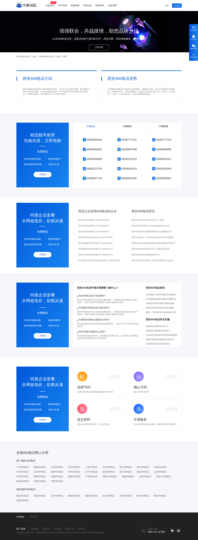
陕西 (58, 56)
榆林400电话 (74, 496)
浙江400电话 (125, 467)
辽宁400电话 (91, 472)
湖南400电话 (39, 467)
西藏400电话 (74, 476)
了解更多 (42, 174)
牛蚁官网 (112, 5)
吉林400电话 (108, 472)
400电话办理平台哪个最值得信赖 (160, 303)
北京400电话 (74, 467)
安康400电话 (22, 500)
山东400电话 (160, 472)
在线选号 (51, 4)
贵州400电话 (22, 476)
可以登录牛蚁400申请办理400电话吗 (161, 335)
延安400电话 (108, 496)
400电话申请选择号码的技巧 (158, 331)
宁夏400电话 (57, 481)
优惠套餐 (75, 5)
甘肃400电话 (39, 481)
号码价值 (87, 5)
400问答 (33, 517)
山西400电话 (39, 472)
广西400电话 (91, 476)
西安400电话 (160, 496)
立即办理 (99, 47)
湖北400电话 (143, 467)
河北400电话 (22, 472)
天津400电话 (74, 472)
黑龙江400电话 (163, 476)
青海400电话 (22, 481)
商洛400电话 (22, 496)
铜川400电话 (143, 496)
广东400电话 (22, 467)
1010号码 (62, 5)
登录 (167, 5)
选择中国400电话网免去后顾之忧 (160, 339)
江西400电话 (57, 467)
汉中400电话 (57, 496)
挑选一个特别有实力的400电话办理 (161, 312)
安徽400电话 (57, 476)
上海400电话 (91, 467)
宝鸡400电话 (125, 496)
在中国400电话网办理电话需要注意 (161, 299)
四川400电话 (125, 472)
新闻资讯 (99, 5)
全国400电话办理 (46, 56)
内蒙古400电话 (109, 476)
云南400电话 (145, 476)
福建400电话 (128, 476)
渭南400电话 (39, 496)
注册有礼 (177, 5)
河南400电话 (160, 467)
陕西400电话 (57, 472)
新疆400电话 (39, 476)
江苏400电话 (108, 467)
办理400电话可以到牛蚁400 (158, 344)
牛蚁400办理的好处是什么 (157, 326)
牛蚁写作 (46, 529)
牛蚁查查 (57, 529)
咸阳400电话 (91, 496)
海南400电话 (143, 472)
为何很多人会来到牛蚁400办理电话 (161, 294)
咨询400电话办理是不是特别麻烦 (160, 308)
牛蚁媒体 (34, 529)
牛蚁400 (81, 529)
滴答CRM (69, 529)
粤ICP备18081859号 (79, 533)
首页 (34, 56)
